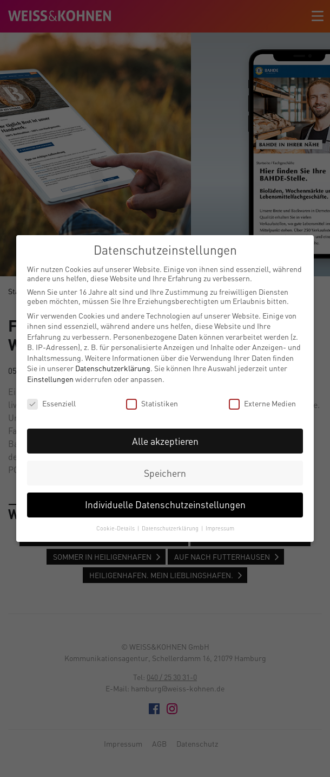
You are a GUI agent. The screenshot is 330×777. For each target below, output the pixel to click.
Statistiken (152, 403)
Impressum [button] (220, 528)
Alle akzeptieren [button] (165, 441)
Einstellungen (50, 379)
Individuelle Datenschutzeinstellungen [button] (165, 504)
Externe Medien (262, 403)
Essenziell (51, 403)
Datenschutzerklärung (112, 368)
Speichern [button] (165, 473)
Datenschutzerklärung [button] (171, 528)
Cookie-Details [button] (116, 528)
